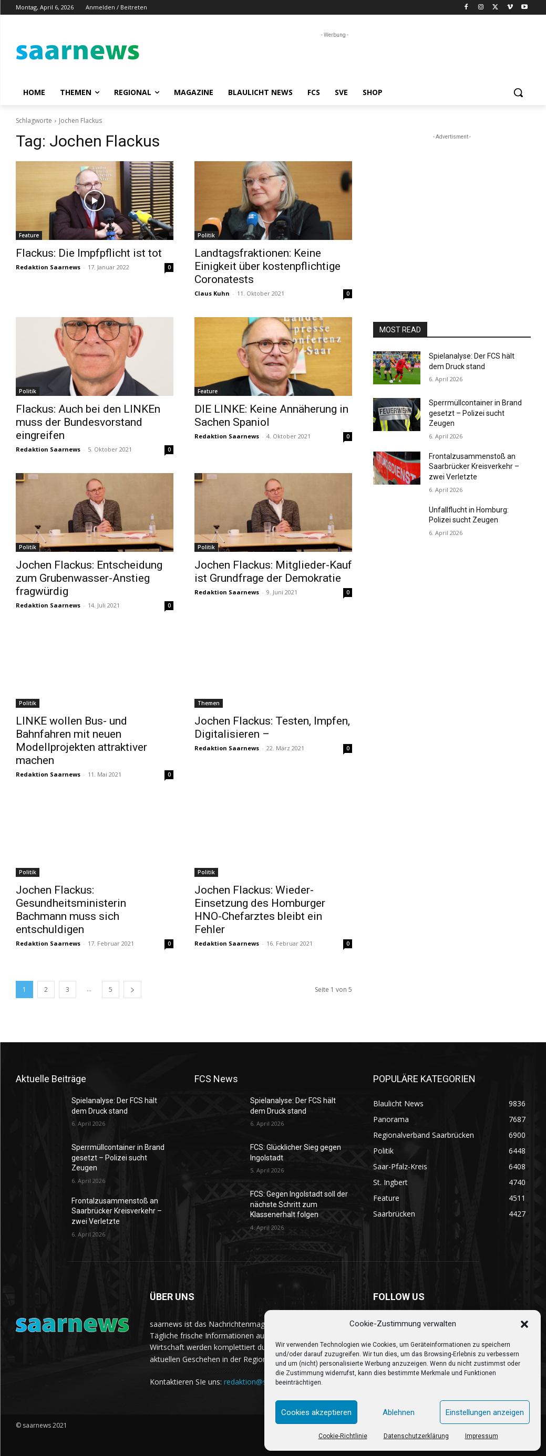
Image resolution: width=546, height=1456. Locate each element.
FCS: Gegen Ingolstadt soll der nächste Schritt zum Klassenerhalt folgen (299, 1204)
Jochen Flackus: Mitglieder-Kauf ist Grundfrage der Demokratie (273, 571)
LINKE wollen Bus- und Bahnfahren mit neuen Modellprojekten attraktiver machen (81, 741)
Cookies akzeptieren (316, 1412)
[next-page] (132, 989)
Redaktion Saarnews (48, 267)
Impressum (481, 1436)
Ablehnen (399, 1412)
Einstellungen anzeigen (485, 1412)
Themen (209, 703)
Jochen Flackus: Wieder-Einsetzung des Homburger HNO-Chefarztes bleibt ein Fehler (259, 910)
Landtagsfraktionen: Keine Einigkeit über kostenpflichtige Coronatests (267, 266)
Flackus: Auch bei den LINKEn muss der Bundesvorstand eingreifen (88, 422)
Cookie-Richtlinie (342, 1436)
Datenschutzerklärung (416, 1436)
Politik (206, 235)
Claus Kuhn (212, 293)
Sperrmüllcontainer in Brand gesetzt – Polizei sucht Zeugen (475, 413)
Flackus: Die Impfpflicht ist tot (89, 253)
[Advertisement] (262, 56)
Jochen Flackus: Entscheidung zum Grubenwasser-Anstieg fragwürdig (89, 578)
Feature (29, 235)
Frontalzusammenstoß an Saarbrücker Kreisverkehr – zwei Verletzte (474, 466)
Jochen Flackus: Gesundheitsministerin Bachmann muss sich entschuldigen (71, 910)
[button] (524, 1324)
